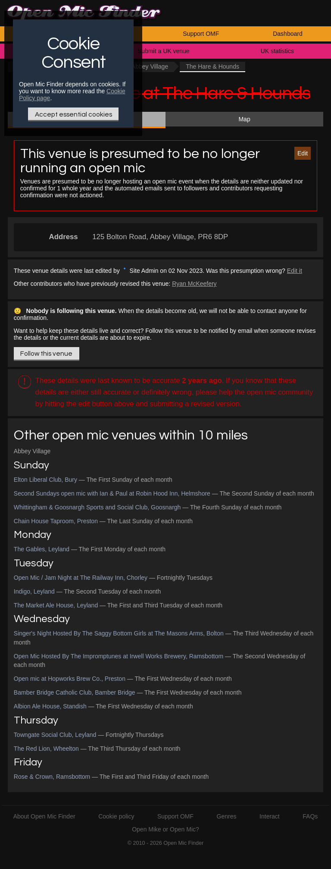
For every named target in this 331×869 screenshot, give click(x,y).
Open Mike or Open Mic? (165, 829)
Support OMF (201, 33)
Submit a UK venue (163, 50)
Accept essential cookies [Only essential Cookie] (73, 114)
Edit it (294, 270)
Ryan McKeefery (194, 283)
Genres (227, 816)
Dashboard (288, 33)
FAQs (310, 816)
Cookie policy (116, 816)
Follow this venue (46, 353)
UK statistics (277, 50)
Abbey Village (149, 66)
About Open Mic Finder (44, 816)
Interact (269, 816)
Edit (302, 153)
